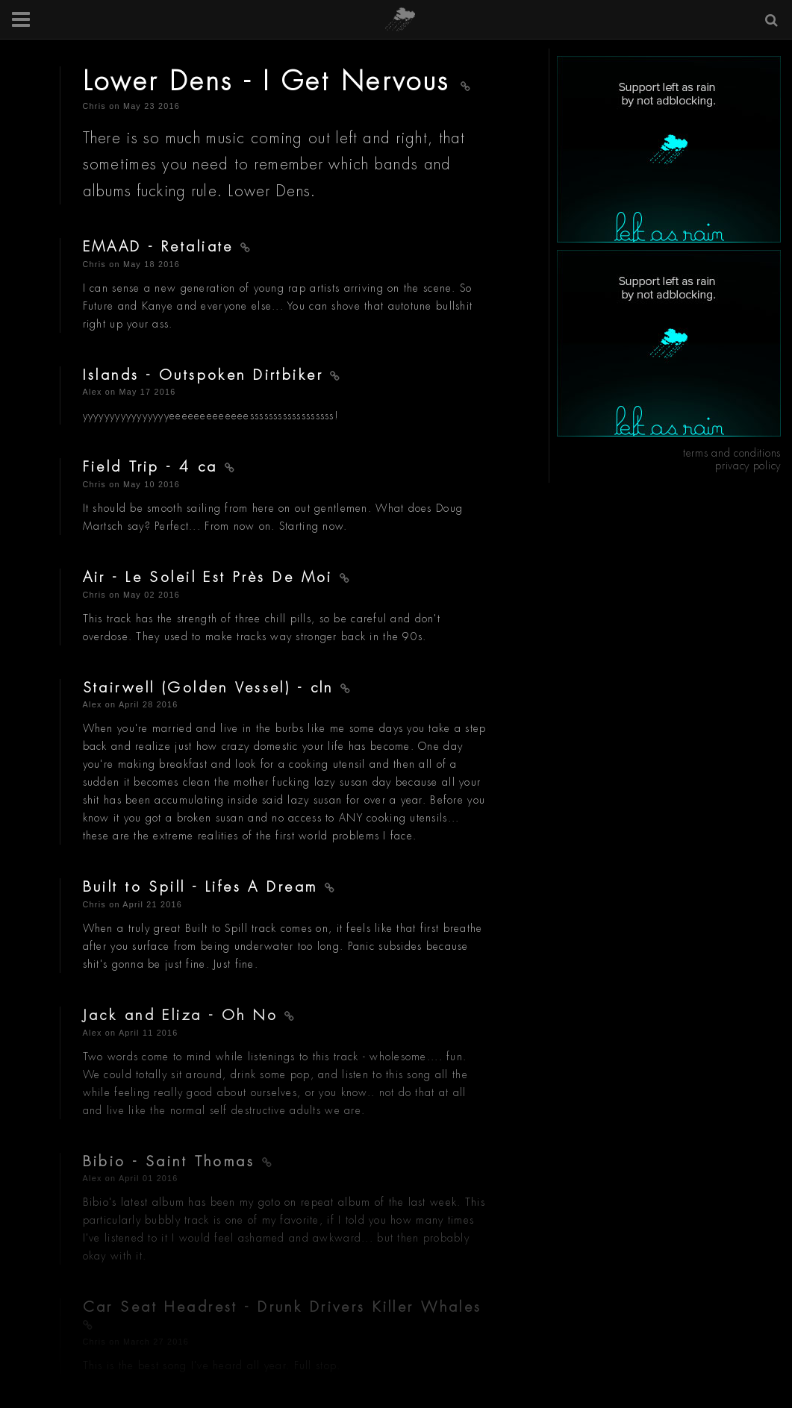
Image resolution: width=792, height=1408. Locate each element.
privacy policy (748, 465)
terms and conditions (732, 453)
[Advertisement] (669, 149)
